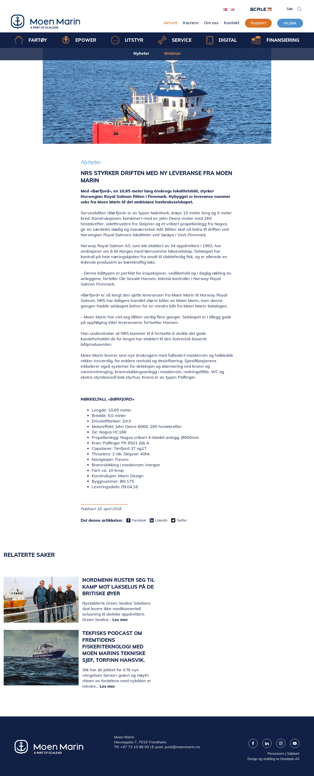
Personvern (276, 754)
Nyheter (141, 53)
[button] (299, 9)
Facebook (139, 520)
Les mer (120, 619)
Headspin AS (289, 759)
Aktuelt (170, 22)
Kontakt (231, 22)
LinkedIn (161, 520)
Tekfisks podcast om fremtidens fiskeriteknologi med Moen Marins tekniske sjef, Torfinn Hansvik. (113, 646)
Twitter (182, 520)
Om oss (211, 22)
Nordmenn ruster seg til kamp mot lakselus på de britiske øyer (118, 587)
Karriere (191, 22)
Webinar (172, 53)
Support (258, 22)
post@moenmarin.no (182, 747)
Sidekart (293, 754)
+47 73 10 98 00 (134, 747)
